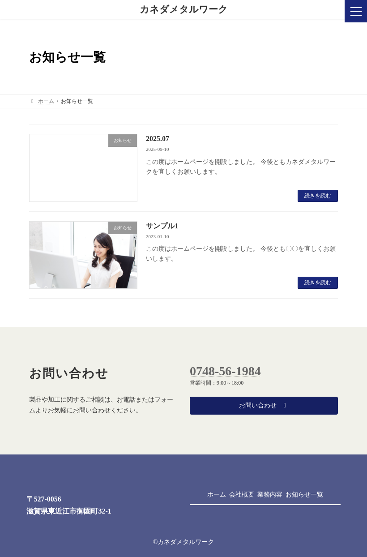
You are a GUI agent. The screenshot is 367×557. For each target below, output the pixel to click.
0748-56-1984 (225, 371)
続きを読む (317, 196)
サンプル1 (162, 226)
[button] (264, 406)
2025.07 (157, 138)
